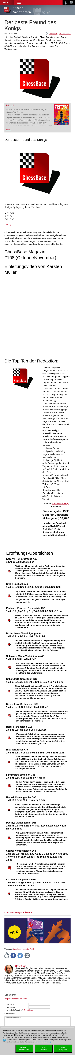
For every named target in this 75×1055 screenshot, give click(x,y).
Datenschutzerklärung (42, 1042)
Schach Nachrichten (22, 10)
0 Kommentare (65, 34)
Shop (6, 2)
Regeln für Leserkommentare (15, 999)
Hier (4, 1040)
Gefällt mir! (53, 34)
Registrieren (28, 1010)
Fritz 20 (10, 105)
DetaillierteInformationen (24, 1048)
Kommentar (9, 1014)
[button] (19, 2)
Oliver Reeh (20, 966)
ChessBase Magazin (20, 949)
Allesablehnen (43, 1048)
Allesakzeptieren (63, 1048)
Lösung (7, 224)
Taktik (32, 949)
